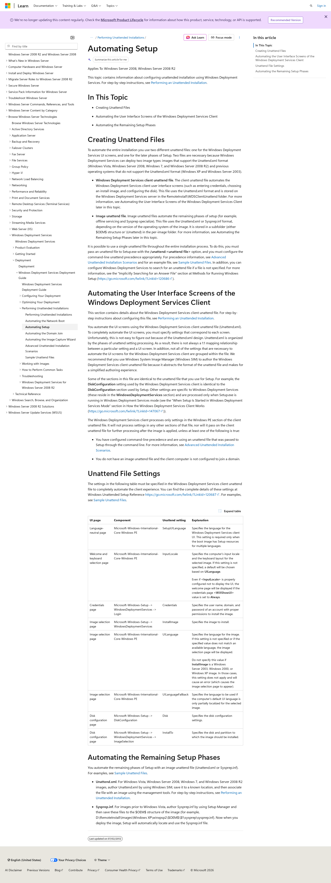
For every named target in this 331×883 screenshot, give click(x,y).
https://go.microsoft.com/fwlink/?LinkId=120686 (133, 278)
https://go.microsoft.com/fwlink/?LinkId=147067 (124, 411)
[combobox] (41, 46)
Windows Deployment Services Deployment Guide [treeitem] (42, 287)
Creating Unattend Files (270, 51)
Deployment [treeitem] (26, 266)
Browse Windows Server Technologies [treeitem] (36, 123)
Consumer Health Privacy (121, 870)
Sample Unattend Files (194, 262)
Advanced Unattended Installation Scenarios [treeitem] (47, 348)
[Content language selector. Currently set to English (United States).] (24, 860)
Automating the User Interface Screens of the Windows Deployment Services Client (284, 58)
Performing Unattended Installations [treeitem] (48, 314)
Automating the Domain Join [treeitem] (44, 333)
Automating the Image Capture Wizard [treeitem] (50, 339)
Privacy (92, 870)
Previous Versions (38, 870)
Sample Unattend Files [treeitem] (39, 357)
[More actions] (239, 37)
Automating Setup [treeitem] (37, 327)
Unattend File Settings (269, 66)
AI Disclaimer (13, 870)
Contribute (76, 870)
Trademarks (175, 870)
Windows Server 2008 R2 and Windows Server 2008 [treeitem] (42, 54)
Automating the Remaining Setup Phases (281, 71)
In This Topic (263, 45)
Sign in (321, 6)
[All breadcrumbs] (91, 37)
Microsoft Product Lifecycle (122, 19)
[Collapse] (72, 37)
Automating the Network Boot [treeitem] (45, 321)
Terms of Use (154, 870)
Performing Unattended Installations (121, 37)
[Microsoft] (8, 5)
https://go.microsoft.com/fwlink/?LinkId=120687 (180, 494)
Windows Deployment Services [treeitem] (35, 241)
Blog (57, 870)
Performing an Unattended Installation (179, 82)
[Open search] (311, 5)
